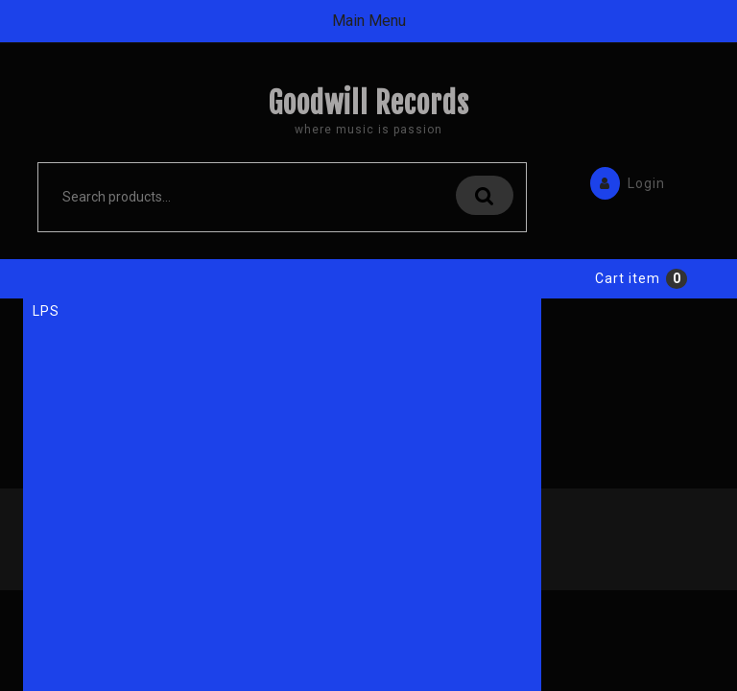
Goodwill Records (368, 103)
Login (623, 182)
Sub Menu (368, 280)
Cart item (627, 330)
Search (484, 195)
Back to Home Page (139, 510)
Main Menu (369, 21)
